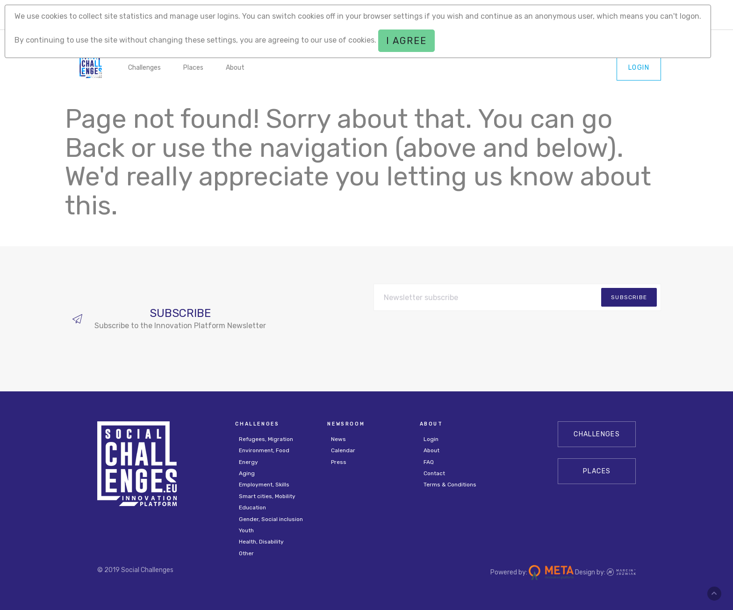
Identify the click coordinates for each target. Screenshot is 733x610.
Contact (434, 473)
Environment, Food (264, 450)
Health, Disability (261, 541)
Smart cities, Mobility (267, 496)
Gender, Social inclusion (271, 519)
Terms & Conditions (450, 484)
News (338, 439)
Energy (248, 462)
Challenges (144, 68)
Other (246, 553)
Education (252, 507)
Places (193, 68)
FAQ (429, 462)
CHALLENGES (597, 434)
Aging (247, 473)
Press (338, 462)
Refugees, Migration (266, 439)
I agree (406, 40)
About (235, 68)
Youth (246, 530)
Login (638, 68)
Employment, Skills (264, 484)
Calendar (343, 450)
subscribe (629, 297)
